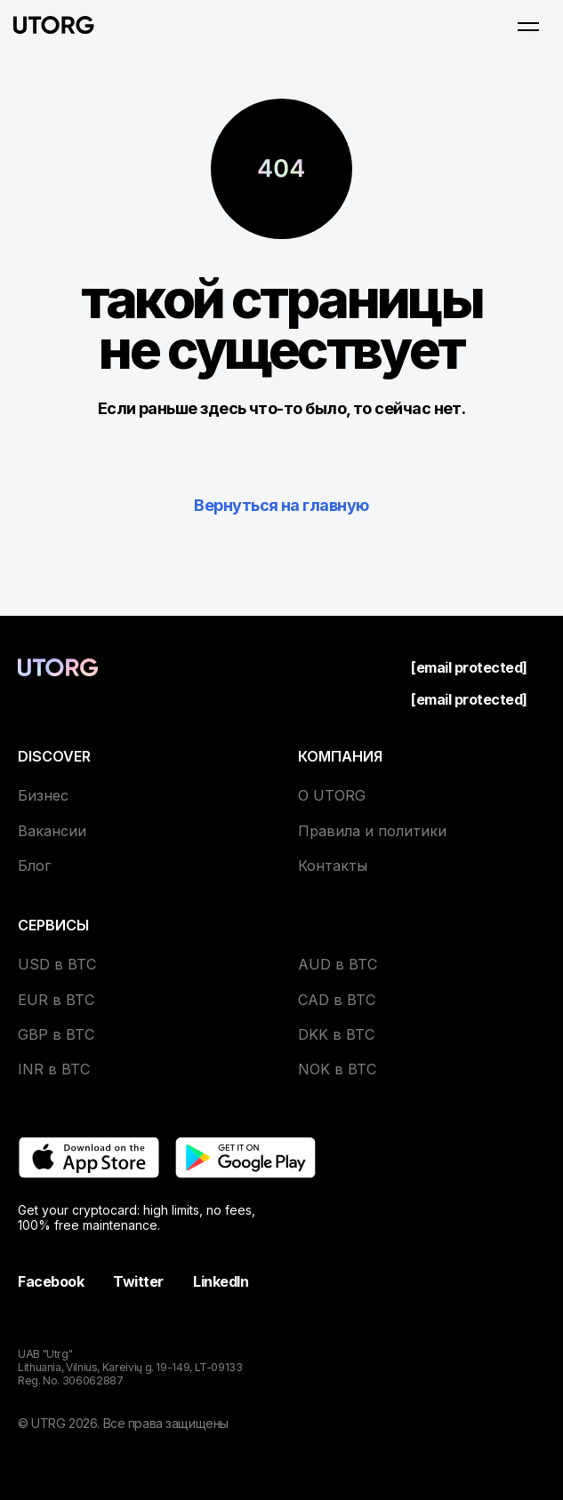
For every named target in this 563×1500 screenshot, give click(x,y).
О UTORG (332, 795)
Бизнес (43, 795)
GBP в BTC (56, 1034)
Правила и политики (372, 831)
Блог (34, 865)
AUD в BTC (337, 964)
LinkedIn (220, 1281)
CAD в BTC (336, 1000)
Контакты (332, 865)
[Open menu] (528, 26)
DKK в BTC (336, 1034)
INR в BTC (54, 1069)
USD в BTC (57, 964)
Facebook (51, 1281)
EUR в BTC (56, 1000)
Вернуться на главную (281, 505)
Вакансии (52, 831)
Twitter (138, 1281)
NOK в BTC (337, 1069)
